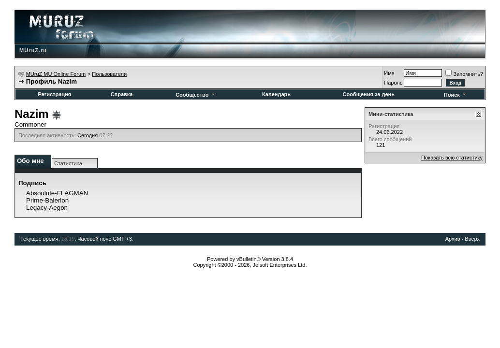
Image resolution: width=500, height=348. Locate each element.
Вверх (472, 239)
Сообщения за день (368, 94)
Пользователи (109, 74)
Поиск (455, 95)
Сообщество (196, 95)
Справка (122, 94)
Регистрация (54, 94)
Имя (389, 73)
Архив (452, 239)
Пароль (393, 83)
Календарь (276, 94)
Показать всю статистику (452, 157)
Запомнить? (464, 74)
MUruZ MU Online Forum (56, 74)
